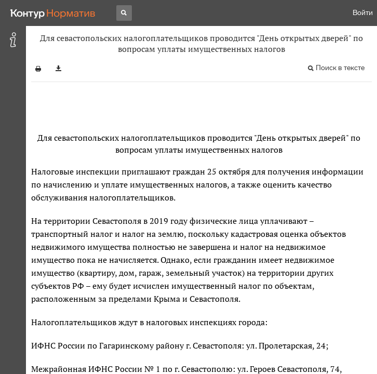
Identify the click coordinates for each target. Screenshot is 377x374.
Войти (363, 12)
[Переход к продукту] (53, 13)
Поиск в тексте (340, 67)
